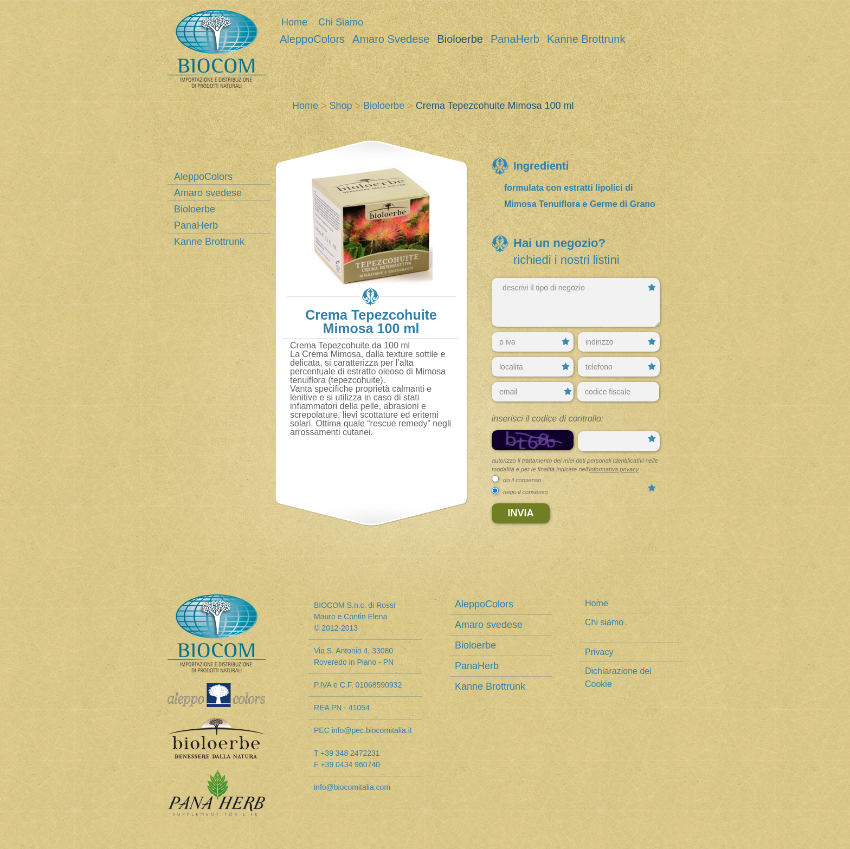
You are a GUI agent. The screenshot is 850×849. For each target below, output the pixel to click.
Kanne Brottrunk (586, 39)
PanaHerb (515, 39)
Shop (341, 105)
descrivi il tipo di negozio (576, 302)
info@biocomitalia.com (352, 787)
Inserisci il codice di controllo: (547, 418)
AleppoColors (312, 39)
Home (294, 22)
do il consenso (522, 480)
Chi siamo (340, 22)
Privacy (599, 652)
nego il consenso (525, 492)
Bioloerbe (460, 39)
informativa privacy (614, 469)
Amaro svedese (390, 39)
